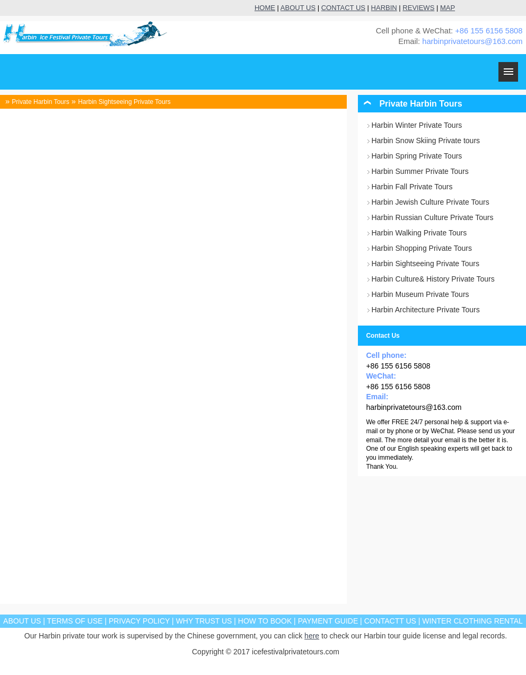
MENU (508, 72)
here (311, 636)
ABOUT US (297, 8)
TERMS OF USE (75, 621)
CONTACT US (343, 8)
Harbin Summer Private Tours (419, 171)
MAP (447, 8)
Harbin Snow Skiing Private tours (425, 140)
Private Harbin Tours (40, 102)
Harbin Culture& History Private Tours (432, 279)
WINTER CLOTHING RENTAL (472, 621)
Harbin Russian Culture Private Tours (432, 217)
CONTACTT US (390, 621)
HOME (265, 8)
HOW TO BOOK (265, 621)
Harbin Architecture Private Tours (425, 309)
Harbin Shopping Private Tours (421, 248)
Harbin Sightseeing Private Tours (124, 102)
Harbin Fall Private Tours (411, 186)
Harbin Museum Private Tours (420, 294)
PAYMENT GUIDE (328, 621)
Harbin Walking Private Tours (419, 233)
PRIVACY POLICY (139, 621)
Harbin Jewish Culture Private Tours (430, 202)
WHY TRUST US (204, 621)
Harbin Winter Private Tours (416, 125)
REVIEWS (418, 8)
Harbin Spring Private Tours (416, 156)
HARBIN (384, 8)
